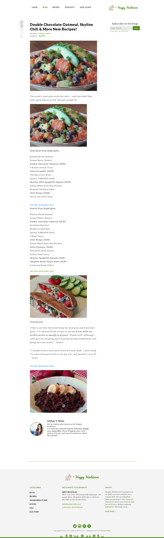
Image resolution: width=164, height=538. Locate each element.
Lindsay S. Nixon (44, 33)
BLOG (45, 8)
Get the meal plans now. (42, 366)
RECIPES (56, 8)
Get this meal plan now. (42, 205)
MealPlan (41, 36)
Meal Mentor (111, 504)
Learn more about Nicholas (72, 507)
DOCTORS (34, 512)
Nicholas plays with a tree (71, 504)
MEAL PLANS (85, 8)
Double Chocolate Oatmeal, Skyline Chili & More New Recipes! (61, 26)
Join (136, 28)
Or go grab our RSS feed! (119, 31)
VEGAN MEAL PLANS (38, 500)
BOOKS (33, 504)
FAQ (31, 508)
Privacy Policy (105, 531)
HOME (35, 8)
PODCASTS (69, 8)
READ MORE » (110, 511)
